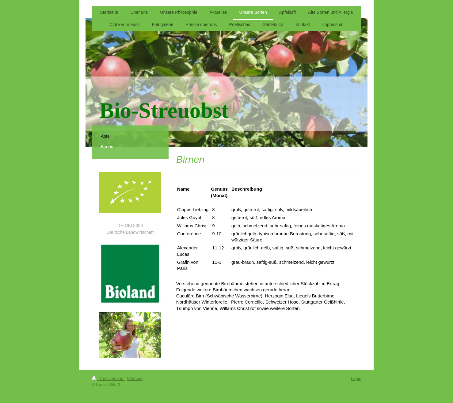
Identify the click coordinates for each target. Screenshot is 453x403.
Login (356, 378)
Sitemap (135, 378)
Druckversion (108, 378)
